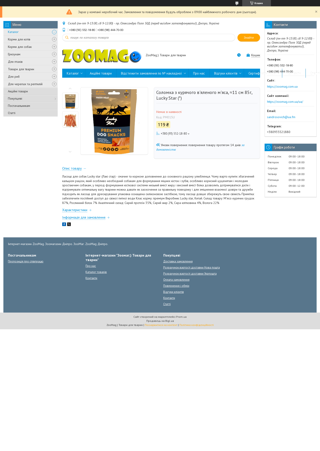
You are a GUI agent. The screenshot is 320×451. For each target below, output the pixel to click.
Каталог (13, 32)
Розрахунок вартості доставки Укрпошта (190, 274)
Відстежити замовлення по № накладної (151, 73)
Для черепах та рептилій (25, 84)
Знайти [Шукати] (249, 37)
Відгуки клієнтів (225, 73)
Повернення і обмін (176, 286)
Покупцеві (15, 98)
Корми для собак (20, 47)
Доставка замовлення (178, 261)
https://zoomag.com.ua (282, 86)
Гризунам (14, 54)
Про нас (199, 73)
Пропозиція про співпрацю (25, 261)
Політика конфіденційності (196, 325)
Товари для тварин (21, 69)
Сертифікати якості (263, 73)
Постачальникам (19, 106)
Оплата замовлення (176, 280)
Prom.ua (181, 316)
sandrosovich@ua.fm (281, 117)
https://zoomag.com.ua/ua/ (285, 102)
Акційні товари (18, 91)
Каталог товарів (96, 272)
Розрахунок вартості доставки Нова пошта (191, 267)
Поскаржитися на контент (161, 325)
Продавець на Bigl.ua (160, 320)
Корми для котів (19, 39)
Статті (11, 113)
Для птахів (15, 62)
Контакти (294, 73)
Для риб (14, 77)
